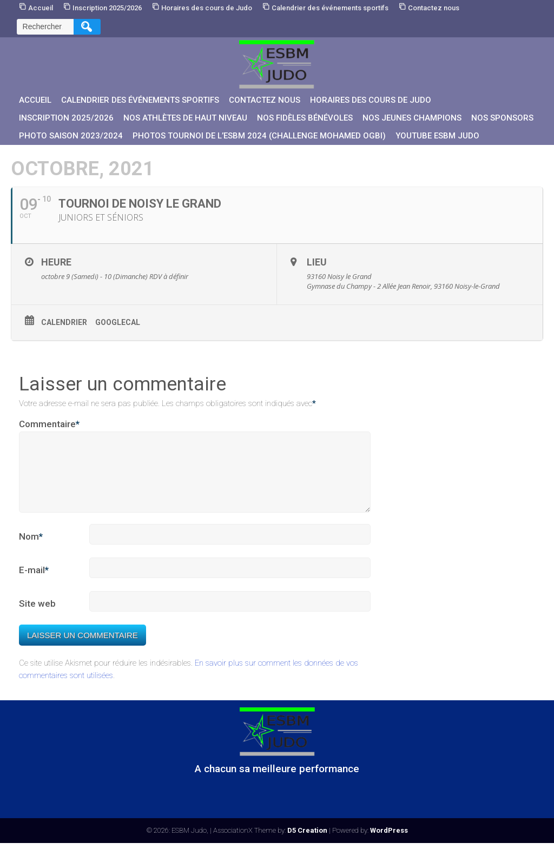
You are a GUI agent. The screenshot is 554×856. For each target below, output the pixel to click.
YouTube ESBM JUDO (437, 136)
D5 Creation (307, 843)
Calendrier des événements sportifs (330, 8)
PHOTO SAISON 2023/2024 (71, 136)
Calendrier (64, 322)
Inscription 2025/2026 (107, 8)
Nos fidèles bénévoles (305, 118)
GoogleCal (117, 322)
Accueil (40, 8)
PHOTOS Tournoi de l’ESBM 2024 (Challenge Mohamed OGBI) (259, 136)
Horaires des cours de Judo (206, 8)
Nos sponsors (502, 118)
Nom (31, 550)
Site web (37, 616)
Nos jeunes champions (411, 118)
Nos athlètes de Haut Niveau (185, 118)
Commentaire (49, 424)
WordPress (389, 843)
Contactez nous (433, 8)
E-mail (34, 583)
